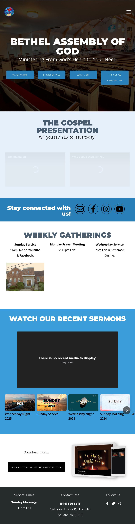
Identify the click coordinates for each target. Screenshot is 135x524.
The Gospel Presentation (115, 78)
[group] (20, 410)
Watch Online (20, 75)
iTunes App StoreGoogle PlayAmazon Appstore (36, 467)
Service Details (51, 75)
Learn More (83, 75)
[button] (127, 410)
